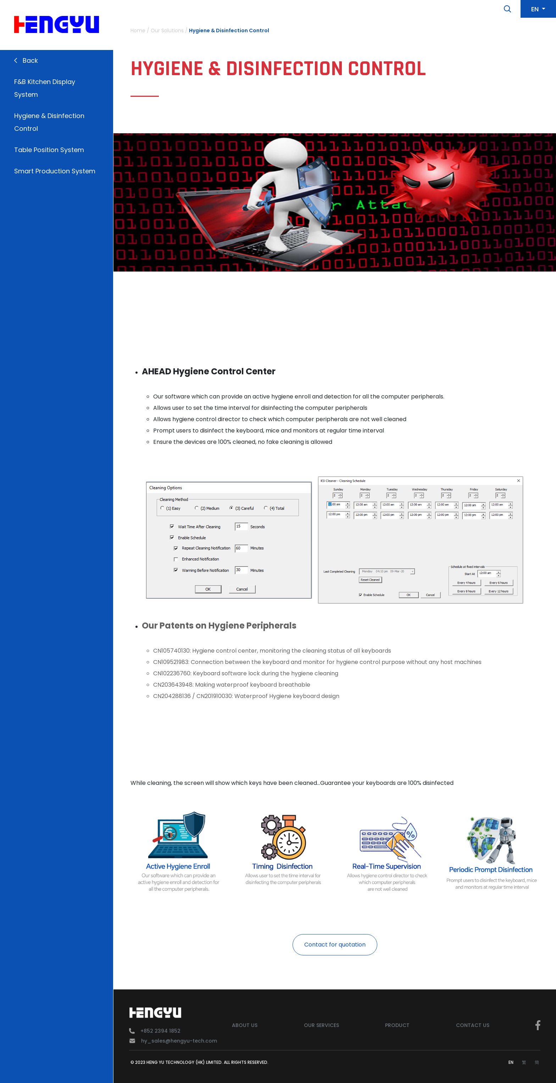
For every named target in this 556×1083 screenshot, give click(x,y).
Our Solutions (167, 30)
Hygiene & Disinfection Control (229, 30)
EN (510, 1062)
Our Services (321, 1025)
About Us (244, 1025)
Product (397, 1025)
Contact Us (472, 1025)
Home (137, 30)
